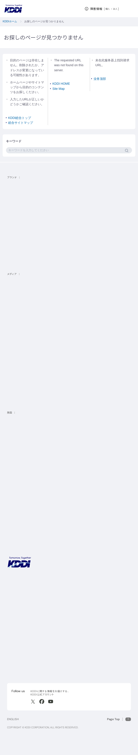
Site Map (58, 88)
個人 (107, 8)
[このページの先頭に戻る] (119, 719)
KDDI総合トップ (19, 118)
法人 (115, 8)
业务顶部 (100, 79)
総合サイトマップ (20, 122)
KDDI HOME (61, 83)
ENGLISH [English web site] (13, 719)
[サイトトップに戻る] (13, 8)
